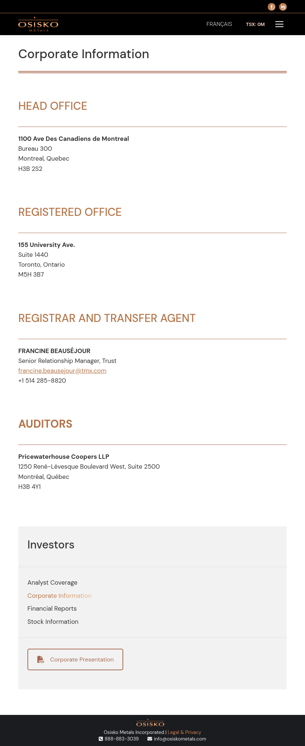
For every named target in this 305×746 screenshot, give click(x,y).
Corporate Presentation (75, 659)
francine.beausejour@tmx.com (62, 371)
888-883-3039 (122, 739)
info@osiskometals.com (180, 739)
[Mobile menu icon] (279, 24)
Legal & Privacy (184, 732)
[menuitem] (219, 24)
